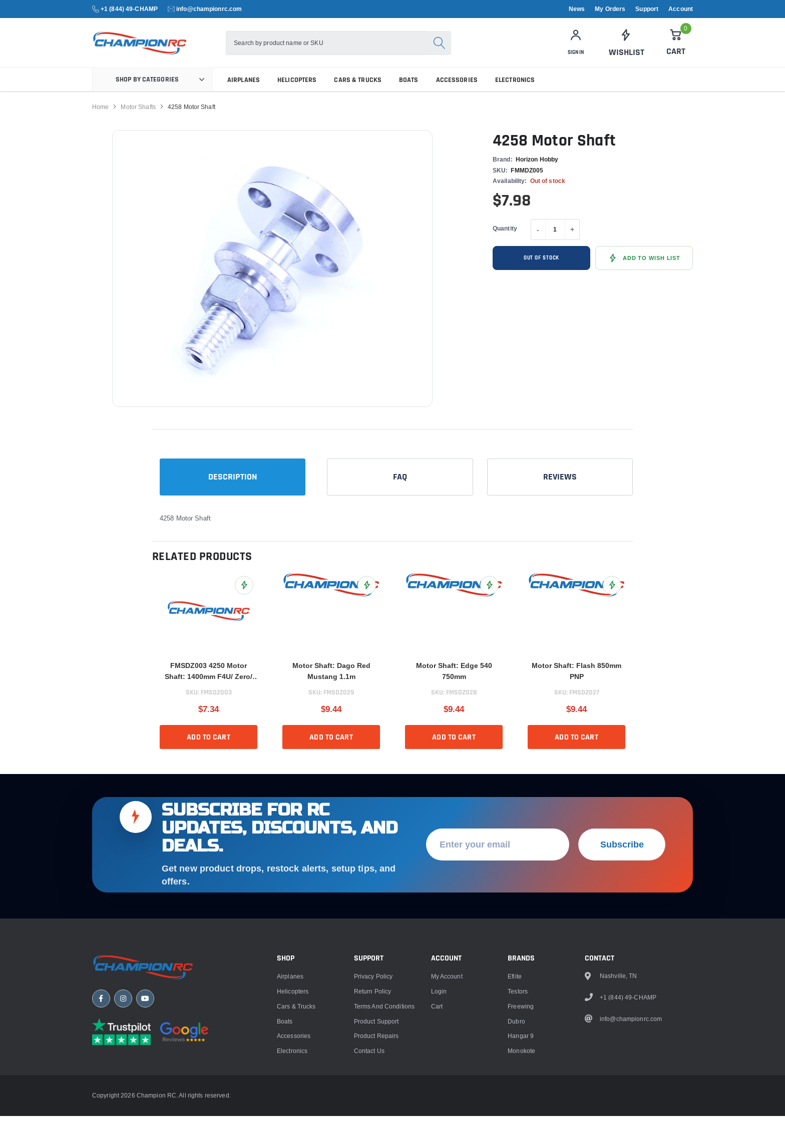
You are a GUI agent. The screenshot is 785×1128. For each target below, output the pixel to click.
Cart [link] (437, 1113)
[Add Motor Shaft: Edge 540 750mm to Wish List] (489, 597)
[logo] (171, 49)
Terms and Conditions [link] (384, 1113)
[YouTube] (145, 1111)
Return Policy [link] (372, 1098)
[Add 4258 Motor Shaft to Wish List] (644, 270)
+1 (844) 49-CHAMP (129, 8)
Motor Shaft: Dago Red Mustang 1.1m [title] (331, 682)
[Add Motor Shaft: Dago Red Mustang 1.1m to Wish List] (366, 597)
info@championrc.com (209, 8)
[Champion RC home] (152, 1076)
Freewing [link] (521, 1113)
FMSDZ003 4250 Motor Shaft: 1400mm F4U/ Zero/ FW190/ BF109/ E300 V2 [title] (208, 683)
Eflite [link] (515, 1083)
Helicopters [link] (296, 91)
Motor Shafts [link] (138, 118)
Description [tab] (232, 488)
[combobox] (356, 49)
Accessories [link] (457, 91)
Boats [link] (409, 91)
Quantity (505, 240)
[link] (626, 49)
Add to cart (208, 749)
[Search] (469, 49)
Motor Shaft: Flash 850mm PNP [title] (576, 682)
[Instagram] (123, 1111)
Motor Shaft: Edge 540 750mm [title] (454, 682)
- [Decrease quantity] (538, 242)
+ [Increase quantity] (572, 242)
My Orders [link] (610, 9)
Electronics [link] (515, 91)
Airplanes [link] (243, 91)
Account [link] (680, 9)
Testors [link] (518, 1098)
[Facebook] (101, 1111)
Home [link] (100, 118)
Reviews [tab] (560, 488)
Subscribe (622, 951)
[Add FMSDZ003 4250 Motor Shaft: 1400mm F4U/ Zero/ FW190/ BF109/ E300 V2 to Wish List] (244, 597)
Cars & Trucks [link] (357, 91)
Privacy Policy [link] (373, 1083)
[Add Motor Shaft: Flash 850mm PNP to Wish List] (612, 597)
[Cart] (676, 49)
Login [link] (439, 1098)
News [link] (577, 9)
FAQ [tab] (400, 488)
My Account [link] (447, 1083)
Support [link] (646, 9)
